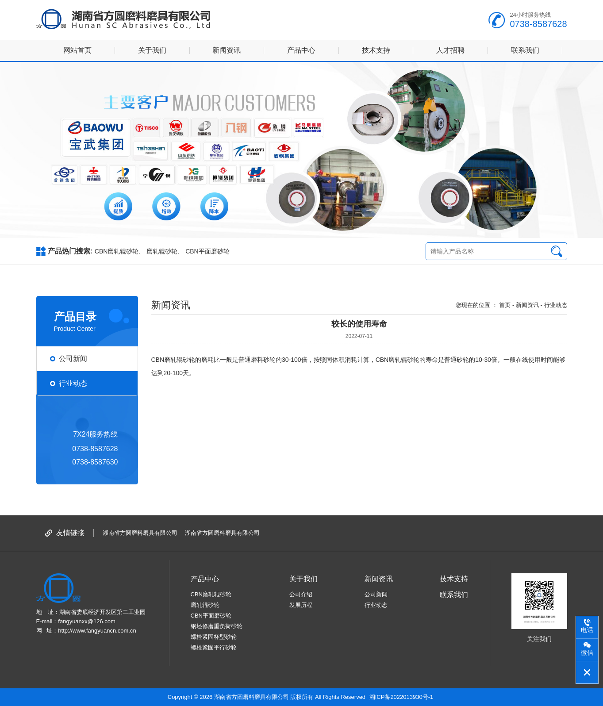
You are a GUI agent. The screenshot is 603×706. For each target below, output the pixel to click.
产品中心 (301, 50)
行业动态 (376, 605)
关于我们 (152, 50)
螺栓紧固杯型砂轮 (214, 636)
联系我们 (525, 50)
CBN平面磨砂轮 (207, 251)
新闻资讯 (226, 50)
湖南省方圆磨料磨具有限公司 (140, 533)
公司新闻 (376, 594)
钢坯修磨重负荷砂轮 (216, 626)
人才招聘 (450, 50)
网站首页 (77, 50)
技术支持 (376, 50)
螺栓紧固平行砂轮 (214, 647)
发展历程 (300, 605)
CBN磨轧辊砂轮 (117, 251)
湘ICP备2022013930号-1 (401, 697)
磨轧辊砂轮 (161, 251)
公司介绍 (300, 594)
